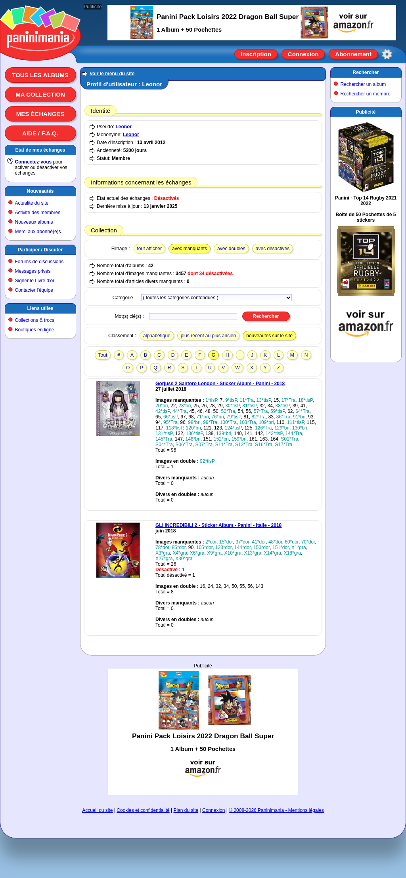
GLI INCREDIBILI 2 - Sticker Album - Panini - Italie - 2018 (218, 525)
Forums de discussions (39, 261)
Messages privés (33, 271)
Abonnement (353, 54)
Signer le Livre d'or (35, 280)
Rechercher (365, 72)
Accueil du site (97, 810)
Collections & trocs (34, 320)
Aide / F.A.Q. (40, 133)
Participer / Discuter (40, 250)
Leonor (123, 126)
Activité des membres (38, 212)
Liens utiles (40, 308)
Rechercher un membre (366, 94)
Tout (102, 355)
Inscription (256, 54)
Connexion (303, 54)
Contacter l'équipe (34, 290)
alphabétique (156, 335)
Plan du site (186, 810)
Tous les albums (40, 75)
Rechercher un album (363, 84)
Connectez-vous (33, 162)
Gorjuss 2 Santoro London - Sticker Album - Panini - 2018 (220, 383)
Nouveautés (40, 191)
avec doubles (231, 248)
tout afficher (149, 248)
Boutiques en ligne (34, 330)
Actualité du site (32, 203)
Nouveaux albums (34, 222)
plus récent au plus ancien (208, 335)
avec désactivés (272, 248)
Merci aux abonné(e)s (38, 231)
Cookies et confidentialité (143, 810)
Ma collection (40, 94)
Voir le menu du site (112, 73)
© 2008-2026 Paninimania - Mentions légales (276, 810)
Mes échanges (40, 113)
